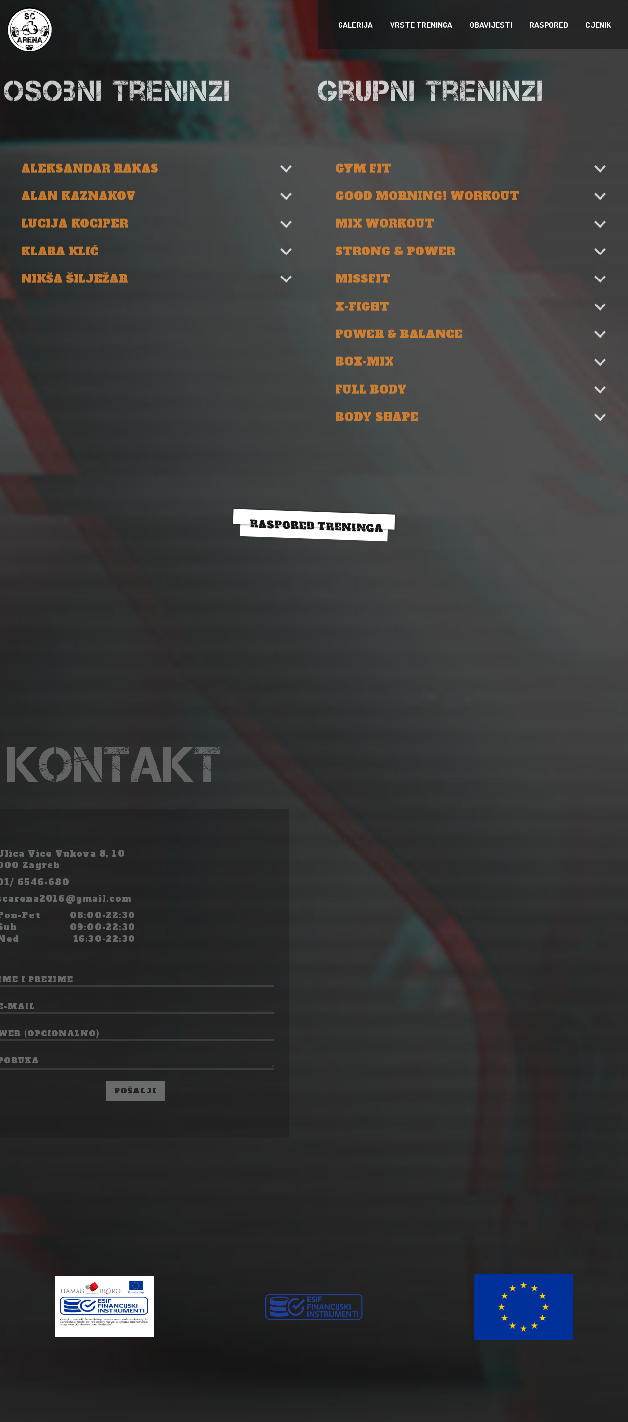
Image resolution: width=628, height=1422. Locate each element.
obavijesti (624, 25)
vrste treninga (622, 25)
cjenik (627, 25)
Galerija (620, 25)
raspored (626, 25)
